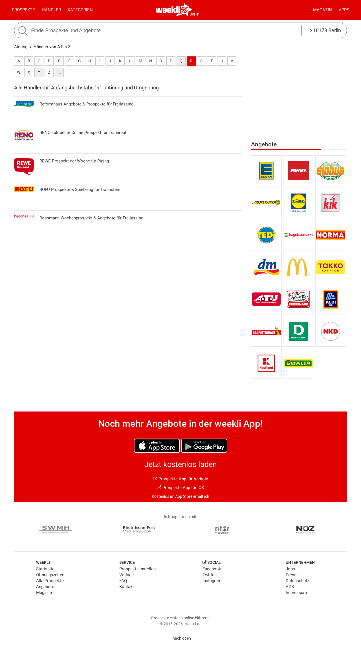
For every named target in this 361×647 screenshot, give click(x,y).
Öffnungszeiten (50, 574)
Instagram (211, 580)
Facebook (211, 568)
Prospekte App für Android (180, 478)
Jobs (290, 568)
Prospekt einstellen (137, 568)
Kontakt (126, 586)
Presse (292, 574)
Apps (344, 9)
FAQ (123, 580)
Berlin (194, 14)
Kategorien (80, 9)
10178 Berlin (325, 30)
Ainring (20, 46)
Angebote (45, 586)
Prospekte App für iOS (180, 487)
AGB (290, 586)
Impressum (296, 592)
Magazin (322, 9)
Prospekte (23, 9)
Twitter (209, 574)
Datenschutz (297, 580)
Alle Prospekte (50, 580)
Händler (51, 9)
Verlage (126, 574)
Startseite (45, 568)
